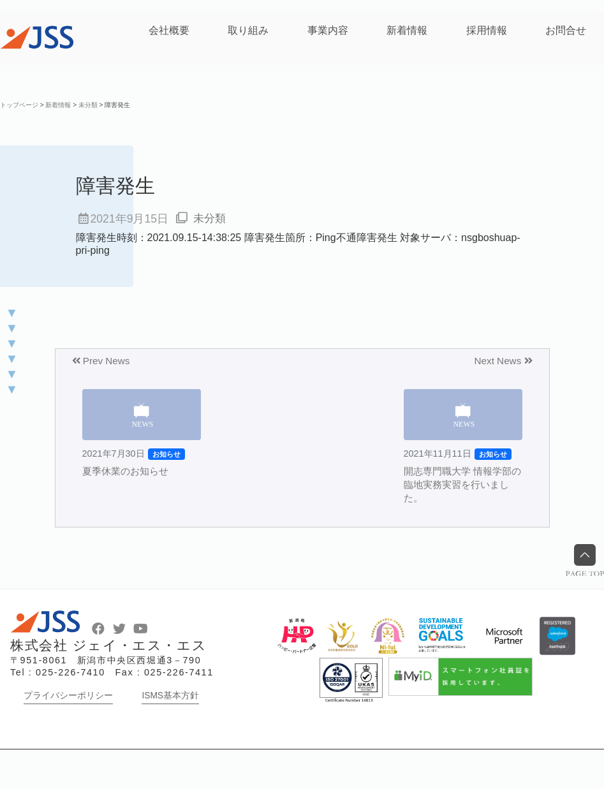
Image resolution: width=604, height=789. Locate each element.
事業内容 (327, 30)
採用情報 (486, 30)
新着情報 (407, 30)
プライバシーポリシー (68, 735)
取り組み (248, 30)
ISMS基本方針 (171, 735)
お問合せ (565, 30)
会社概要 (169, 30)
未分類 (210, 218)
